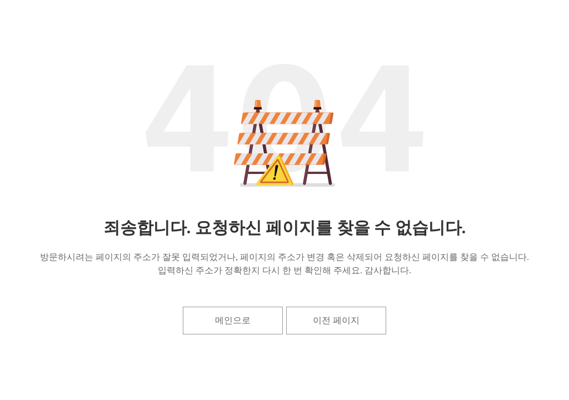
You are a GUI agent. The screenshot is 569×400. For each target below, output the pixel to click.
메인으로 (233, 320)
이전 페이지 (336, 320)
